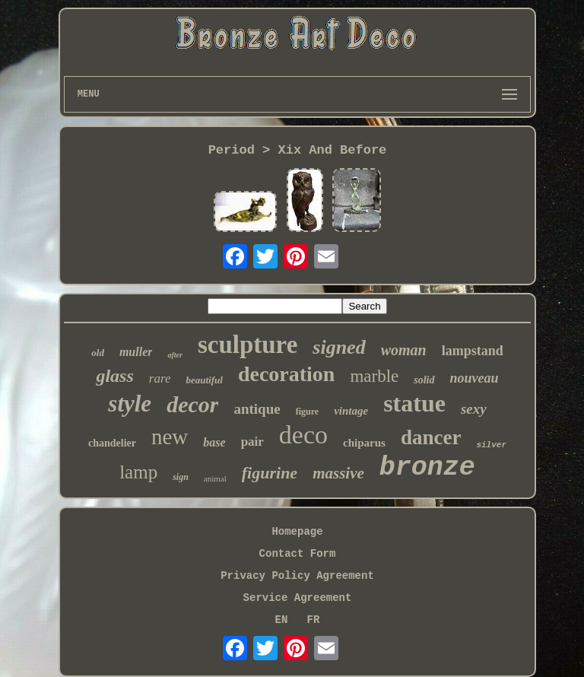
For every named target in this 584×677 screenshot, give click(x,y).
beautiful (204, 380)
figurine (269, 472)
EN (281, 620)
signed (339, 347)
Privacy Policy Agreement (297, 576)
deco (303, 435)
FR (313, 620)
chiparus (364, 443)
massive (338, 473)
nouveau (474, 378)
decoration (286, 374)
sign (181, 477)
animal (215, 478)
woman (404, 350)
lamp (138, 472)
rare (160, 378)
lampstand (472, 350)
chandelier (112, 443)
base (214, 442)
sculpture (247, 344)
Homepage (296, 532)
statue (414, 403)
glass (114, 376)
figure (307, 411)
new (169, 436)
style (129, 403)
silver (491, 445)
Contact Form (297, 554)
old (97, 352)
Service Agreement (297, 598)
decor (192, 404)
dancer (431, 437)
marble (374, 376)
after (174, 355)
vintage (351, 411)
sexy (474, 409)
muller (136, 351)
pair (252, 441)
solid (424, 380)
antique (256, 409)
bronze (427, 468)
